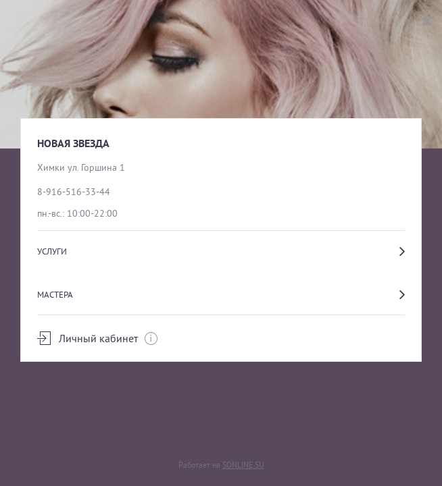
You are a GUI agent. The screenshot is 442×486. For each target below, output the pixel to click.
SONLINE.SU (243, 465)
